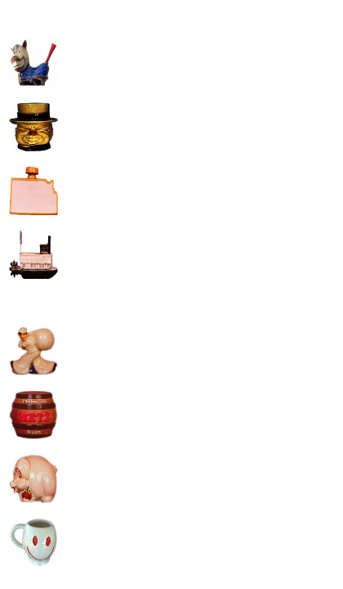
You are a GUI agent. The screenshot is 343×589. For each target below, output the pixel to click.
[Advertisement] (198, 123)
